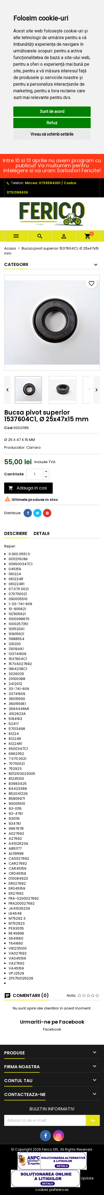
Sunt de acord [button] (52, 111)
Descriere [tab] (15, 533)
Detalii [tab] (41, 533)
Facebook (52, 1029)
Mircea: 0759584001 (42, 183)
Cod (8, 427)
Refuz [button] (52, 123)
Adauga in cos (27, 488)
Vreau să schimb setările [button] (52, 134)
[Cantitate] (34, 474)
